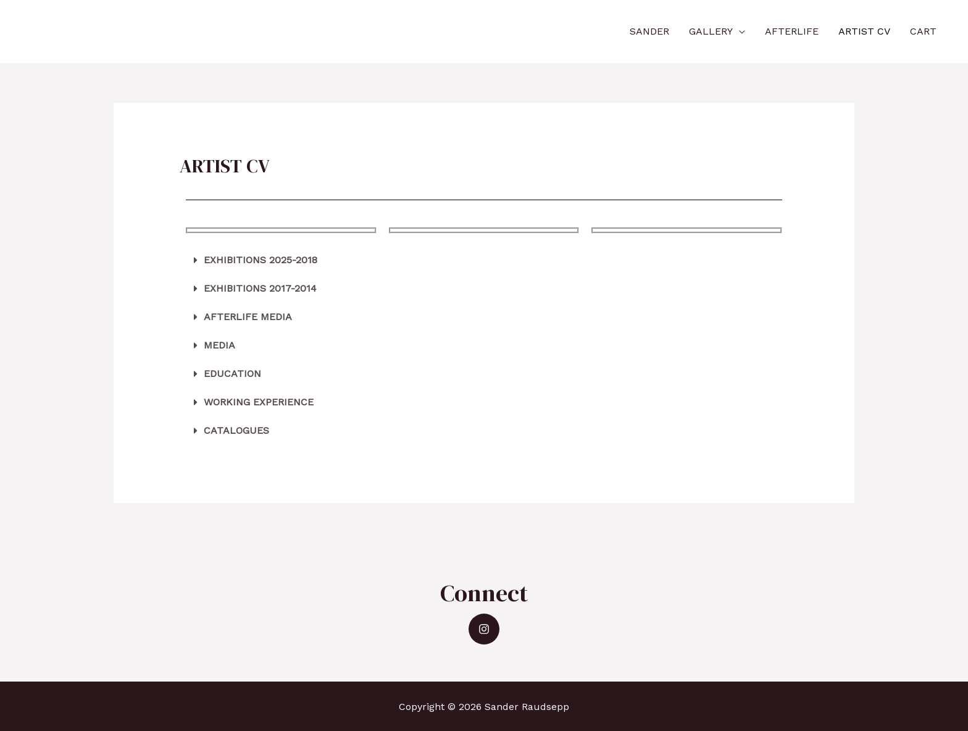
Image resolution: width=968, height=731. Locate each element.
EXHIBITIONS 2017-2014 (260, 288)
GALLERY (711, 31)
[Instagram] (484, 629)
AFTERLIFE (792, 31)
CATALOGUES (236, 430)
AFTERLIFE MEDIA (248, 317)
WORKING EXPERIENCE (259, 402)
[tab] (484, 260)
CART (923, 31)
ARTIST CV (864, 31)
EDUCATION (232, 373)
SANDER (649, 31)
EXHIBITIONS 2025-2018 (260, 260)
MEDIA (219, 345)
